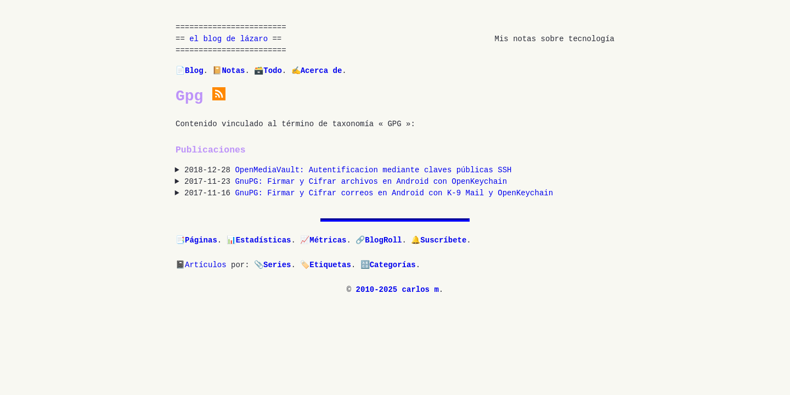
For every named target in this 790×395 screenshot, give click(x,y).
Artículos (206, 265)
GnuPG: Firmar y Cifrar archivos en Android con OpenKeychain (371, 182)
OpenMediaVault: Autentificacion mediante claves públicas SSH (373, 170)
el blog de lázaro (228, 39)
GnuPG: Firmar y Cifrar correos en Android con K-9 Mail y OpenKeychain (394, 193)
